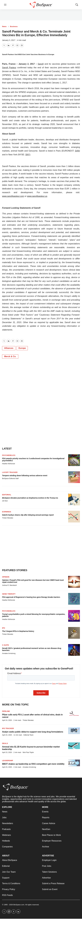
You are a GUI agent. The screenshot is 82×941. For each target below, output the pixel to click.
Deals (5, 743)
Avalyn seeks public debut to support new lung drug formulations (32, 732)
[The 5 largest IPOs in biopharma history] (74, 633)
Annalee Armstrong (8, 653)
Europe (22, 348)
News (4, 26)
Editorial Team (28, 735)
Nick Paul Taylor (28, 752)
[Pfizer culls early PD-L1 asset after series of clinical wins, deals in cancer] (74, 713)
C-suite (5, 645)
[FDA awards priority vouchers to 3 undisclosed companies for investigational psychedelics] (74, 460)
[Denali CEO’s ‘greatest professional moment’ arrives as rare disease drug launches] (74, 650)
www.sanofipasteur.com (13, 196)
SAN (77, 151)
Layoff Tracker (9, 472)
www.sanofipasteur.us (37, 196)
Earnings (6, 512)
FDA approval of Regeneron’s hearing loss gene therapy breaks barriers (31, 597)
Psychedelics (8, 455)
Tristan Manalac (7, 518)
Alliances (8, 348)
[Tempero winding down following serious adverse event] (74, 477)
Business (14, 26)
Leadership (7, 761)
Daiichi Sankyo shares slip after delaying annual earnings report (28, 515)
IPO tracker (8, 728)
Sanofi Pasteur (9, 67)
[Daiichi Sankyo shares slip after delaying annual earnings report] (74, 516)
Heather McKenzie (8, 464)
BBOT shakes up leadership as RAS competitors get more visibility (33, 764)
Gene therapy (9, 594)
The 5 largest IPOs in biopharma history (18, 631)
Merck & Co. (10, 356)
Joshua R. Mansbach (9, 585)
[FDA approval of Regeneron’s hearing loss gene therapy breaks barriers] (74, 599)
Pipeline (6, 711)
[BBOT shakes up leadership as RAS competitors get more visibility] (74, 763)
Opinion (5, 577)
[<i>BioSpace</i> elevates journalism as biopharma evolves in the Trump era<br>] (74, 499)
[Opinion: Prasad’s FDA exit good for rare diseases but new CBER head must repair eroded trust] (74, 582)
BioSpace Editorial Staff (10, 478)
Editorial (6, 495)
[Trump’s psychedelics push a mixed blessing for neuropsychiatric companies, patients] (74, 616)
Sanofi (41, 64)
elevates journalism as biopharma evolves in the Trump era (30, 498)
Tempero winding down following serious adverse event (24, 475)
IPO (3, 628)
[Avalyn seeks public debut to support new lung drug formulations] (74, 730)
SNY (27, 154)
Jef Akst (5, 501)
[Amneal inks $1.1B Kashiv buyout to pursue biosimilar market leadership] (74, 745)
